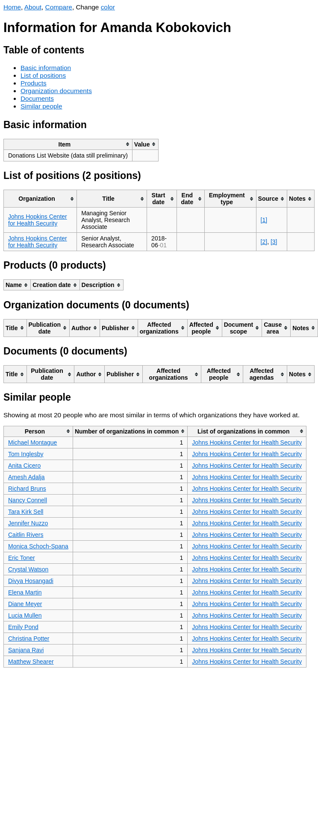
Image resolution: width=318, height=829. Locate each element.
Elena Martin (25, 592)
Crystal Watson (28, 569)
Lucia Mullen (25, 615)
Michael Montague (32, 442)
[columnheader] (68, 144)
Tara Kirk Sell (25, 511)
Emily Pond (23, 627)
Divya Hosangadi (30, 580)
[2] (264, 241)
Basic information (46, 67)
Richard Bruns (27, 488)
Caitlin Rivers (25, 534)
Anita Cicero (24, 465)
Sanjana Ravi (26, 650)
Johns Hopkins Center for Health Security (37, 220)
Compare (58, 7)
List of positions (43, 75)
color (108, 7)
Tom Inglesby (25, 454)
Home (12, 7)
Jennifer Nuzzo (28, 523)
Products (34, 83)
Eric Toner (21, 557)
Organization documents (56, 90)
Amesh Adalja (26, 477)
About (32, 7)
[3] (274, 241)
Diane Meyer (25, 604)
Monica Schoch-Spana (38, 546)
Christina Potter (28, 638)
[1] (264, 220)
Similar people (41, 106)
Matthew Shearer (31, 661)
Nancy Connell (27, 500)
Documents (37, 98)
